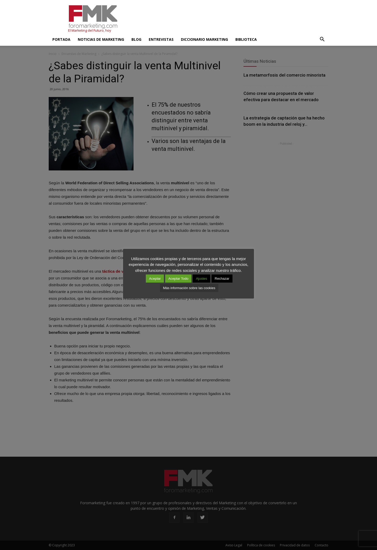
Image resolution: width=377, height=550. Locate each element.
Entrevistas (161, 39)
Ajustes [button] (201, 278)
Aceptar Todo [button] (178, 278)
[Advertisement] (233, 19)
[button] (322, 39)
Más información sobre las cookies (189, 288)
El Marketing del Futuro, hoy (89, 30)
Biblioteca (246, 39)
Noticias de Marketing (101, 39)
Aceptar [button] (155, 278)
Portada (61, 39)
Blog (136, 39)
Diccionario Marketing (204, 39)
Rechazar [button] (222, 278)
